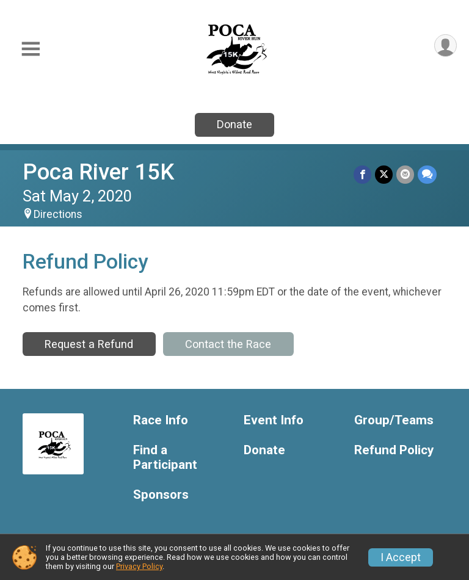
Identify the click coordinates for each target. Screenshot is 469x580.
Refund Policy (394, 450)
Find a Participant (165, 457)
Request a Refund (89, 344)
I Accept (400, 557)
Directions (58, 214)
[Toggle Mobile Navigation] (30, 49)
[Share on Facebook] (362, 174)
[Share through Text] (427, 174)
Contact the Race (228, 344)
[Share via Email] (405, 174)
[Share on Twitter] (384, 174)
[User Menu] (445, 45)
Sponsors (161, 495)
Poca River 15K (98, 172)
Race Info (160, 420)
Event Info (274, 420)
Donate (234, 124)
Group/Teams (394, 420)
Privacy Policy (139, 566)
